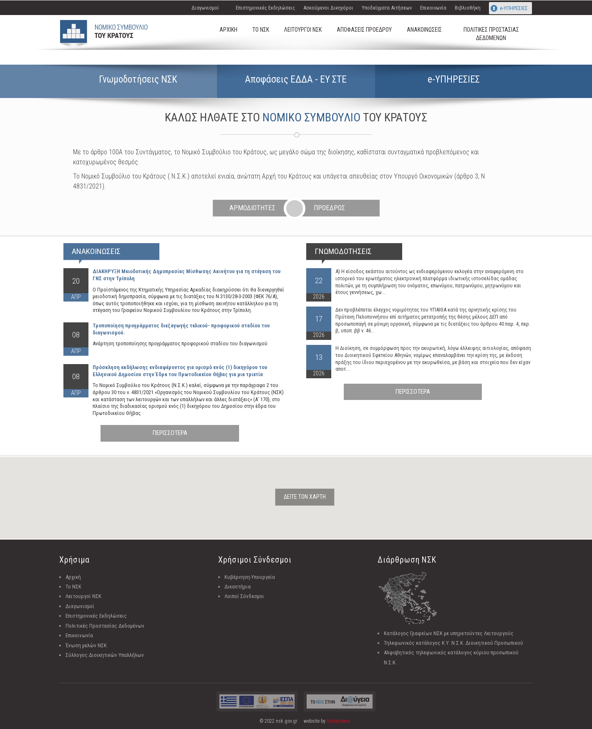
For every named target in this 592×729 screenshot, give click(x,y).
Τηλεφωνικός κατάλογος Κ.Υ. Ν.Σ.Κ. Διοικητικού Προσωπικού (453, 643)
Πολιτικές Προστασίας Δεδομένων (104, 626)
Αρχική (73, 577)
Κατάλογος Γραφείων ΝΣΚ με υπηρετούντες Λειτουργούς (449, 633)
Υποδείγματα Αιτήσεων (387, 8)
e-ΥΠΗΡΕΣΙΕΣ (514, 8)
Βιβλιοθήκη (468, 8)
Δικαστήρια (237, 586)
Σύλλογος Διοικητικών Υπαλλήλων (104, 655)
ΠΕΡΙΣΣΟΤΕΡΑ (170, 433)
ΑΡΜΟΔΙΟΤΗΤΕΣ (252, 208)
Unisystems (338, 721)
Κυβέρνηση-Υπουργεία (249, 577)
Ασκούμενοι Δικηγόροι (328, 8)
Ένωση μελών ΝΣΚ (86, 645)
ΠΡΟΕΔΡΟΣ (329, 208)
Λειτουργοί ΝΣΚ (83, 596)
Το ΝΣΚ (73, 586)
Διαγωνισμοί (205, 8)
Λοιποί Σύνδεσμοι (244, 596)
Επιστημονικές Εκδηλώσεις (265, 8)
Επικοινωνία (433, 8)
